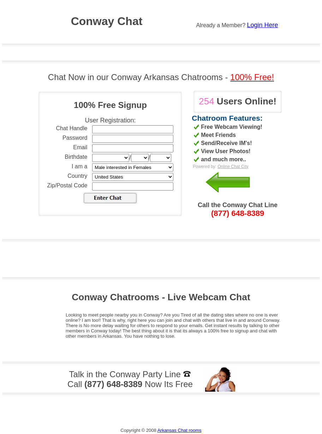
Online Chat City (232, 166)
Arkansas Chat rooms (179, 430)
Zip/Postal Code (67, 185)
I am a (79, 166)
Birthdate (76, 157)
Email (80, 147)
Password (74, 138)
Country (77, 176)
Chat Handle (71, 128)
